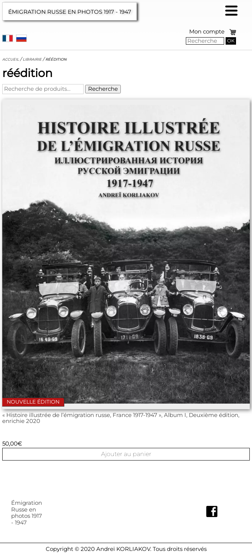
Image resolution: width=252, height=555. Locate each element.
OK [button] (231, 41)
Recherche (103, 89)
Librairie (32, 59)
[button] (231, 10)
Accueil (10, 59)
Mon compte (206, 31)
